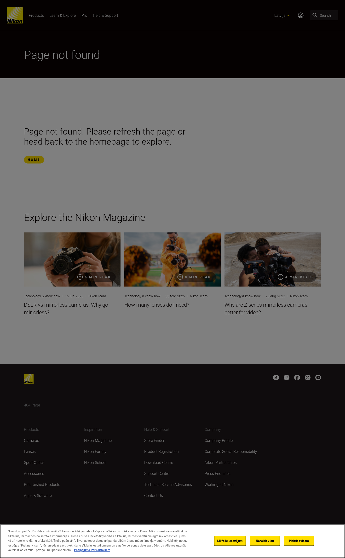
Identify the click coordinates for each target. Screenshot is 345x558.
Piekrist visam (299, 542)
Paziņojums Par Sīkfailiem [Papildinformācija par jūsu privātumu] (92, 551)
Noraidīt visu (265, 542)
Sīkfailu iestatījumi (230, 542)
